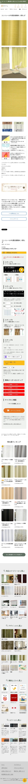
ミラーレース (5, 688)
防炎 (5, 698)
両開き (6, 275)
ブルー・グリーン (14, 746)
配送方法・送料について (19, 771)
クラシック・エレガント (20, 634)
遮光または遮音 (14, 688)
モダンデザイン (20, 646)
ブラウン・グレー (23, 745)
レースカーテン (7, 591)
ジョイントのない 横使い (5, 669)
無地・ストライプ (14, 659)
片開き (16, 275)
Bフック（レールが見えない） (19, 325)
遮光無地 (23, 659)
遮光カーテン (20, 579)
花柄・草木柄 (7, 634)
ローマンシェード (5, 604)
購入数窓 (9, 367)
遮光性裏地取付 (23, 604)
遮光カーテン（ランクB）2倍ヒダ (11, 435)
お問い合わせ (4, 767)
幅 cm (13, 303)
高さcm (13, 306)
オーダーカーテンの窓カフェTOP (8, 434)
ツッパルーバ (14, 604)
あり (5, 347)
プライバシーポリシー (19, 767)
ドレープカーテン (7, 579)
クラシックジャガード (7, 646)
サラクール (23, 688)
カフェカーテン (20, 591)
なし (9, 347)
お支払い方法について (6, 771)
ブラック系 (14, 728)
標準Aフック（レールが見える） (8, 325)
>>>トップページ (14, 219)
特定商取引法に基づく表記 (7, 774)
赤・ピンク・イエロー (5, 746)
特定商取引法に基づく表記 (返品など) (12, 424)
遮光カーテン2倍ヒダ (14, 614)
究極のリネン (5, 708)
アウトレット (24, 9)
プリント (23, 669)
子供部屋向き (23, 698)
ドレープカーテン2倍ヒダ (5, 614)
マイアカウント (17, 764)
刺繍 (14, 669)
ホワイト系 (5, 730)
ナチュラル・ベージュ (23, 730)
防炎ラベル (14, 708)
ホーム (2, 764)
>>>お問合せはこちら (14, 213)
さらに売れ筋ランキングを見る (13, 554)
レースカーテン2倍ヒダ (23, 614)
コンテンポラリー (5, 659)
